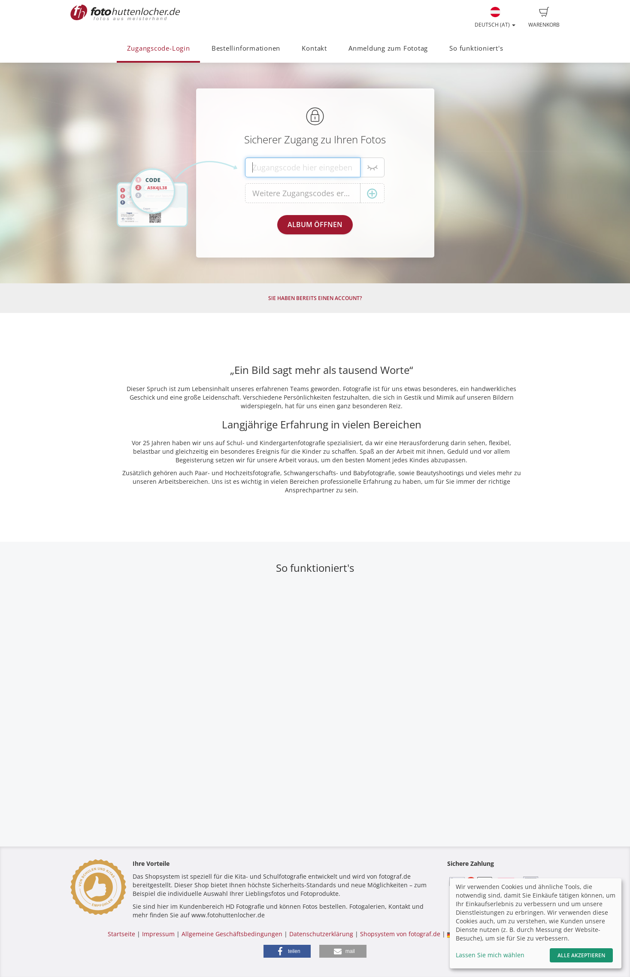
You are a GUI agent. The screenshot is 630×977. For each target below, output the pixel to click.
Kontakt (314, 48)
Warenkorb (544, 17)
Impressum (158, 934)
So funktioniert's (476, 48)
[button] (287, 951)
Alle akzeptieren (581, 955)
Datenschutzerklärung (321, 934)
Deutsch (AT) (495, 17)
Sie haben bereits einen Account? (315, 298)
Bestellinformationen (246, 48)
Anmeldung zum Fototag (388, 48)
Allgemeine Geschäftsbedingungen (232, 934)
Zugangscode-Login (158, 48)
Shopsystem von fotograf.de (400, 934)
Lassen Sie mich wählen (490, 955)
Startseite (121, 934)
